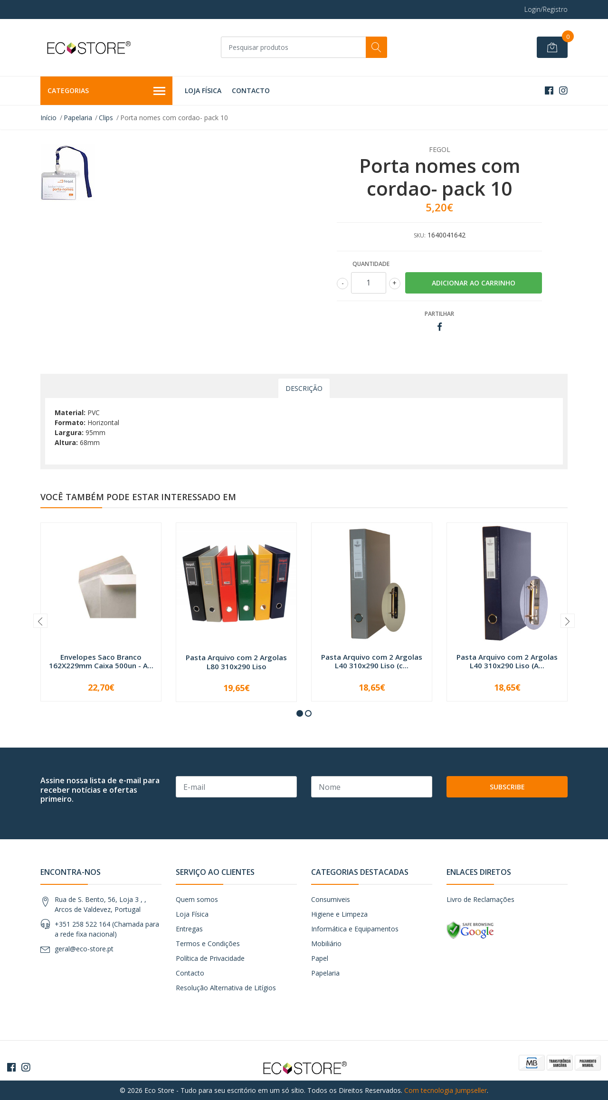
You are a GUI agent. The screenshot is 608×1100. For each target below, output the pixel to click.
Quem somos (197, 899)
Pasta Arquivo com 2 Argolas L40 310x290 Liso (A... (507, 661)
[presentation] (40, 621)
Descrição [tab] (304, 388)
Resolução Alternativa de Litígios (226, 987)
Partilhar (439, 314)
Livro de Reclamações (480, 899)
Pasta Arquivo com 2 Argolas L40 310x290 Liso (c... (371, 661)
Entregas (189, 928)
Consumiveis (330, 899)
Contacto (251, 90)
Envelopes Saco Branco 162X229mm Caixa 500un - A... (101, 661)
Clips (106, 117)
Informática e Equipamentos (355, 928)
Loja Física (203, 90)
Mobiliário (326, 943)
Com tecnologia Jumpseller (445, 1090)
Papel (319, 958)
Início (48, 117)
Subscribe (507, 786)
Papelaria (78, 117)
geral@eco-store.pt (84, 948)
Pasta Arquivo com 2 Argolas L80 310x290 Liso (236, 662)
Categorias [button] (106, 91)
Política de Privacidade (210, 958)
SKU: (420, 235)
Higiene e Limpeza (339, 914)
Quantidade (371, 264)
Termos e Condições (208, 943)
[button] (299, 713)
